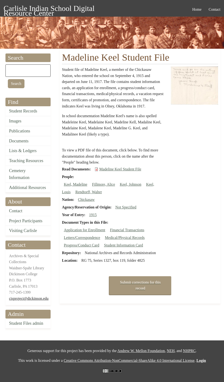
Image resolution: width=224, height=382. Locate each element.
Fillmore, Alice (103, 184)
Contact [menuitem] (214, 9)
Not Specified (125, 207)
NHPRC (189, 351)
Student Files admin (26, 323)
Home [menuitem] (196, 9)
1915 (93, 215)
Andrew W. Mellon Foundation (141, 351)
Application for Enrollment (84, 230)
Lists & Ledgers (23, 150)
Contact (15, 210)
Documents (19, 141)
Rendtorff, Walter (88, 192)
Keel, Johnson (130, 184)
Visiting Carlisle (23, 230)
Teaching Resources (26, 160)
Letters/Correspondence (82, 238)
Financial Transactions (127, 230)
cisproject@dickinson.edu (28, 298)
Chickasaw (86, 200)
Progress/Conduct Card (81, 245)
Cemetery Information (19, 174)
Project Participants (25, 220)
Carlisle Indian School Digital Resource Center (49, 9)
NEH (171, 351)
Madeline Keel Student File (120, 169)
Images (15, 121)
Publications (19, 131)
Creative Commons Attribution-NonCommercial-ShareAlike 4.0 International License (129, 360)
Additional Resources (27, 187)
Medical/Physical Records (125, 238)
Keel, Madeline (75, 184)
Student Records (23, 111)
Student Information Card (123, 245)
